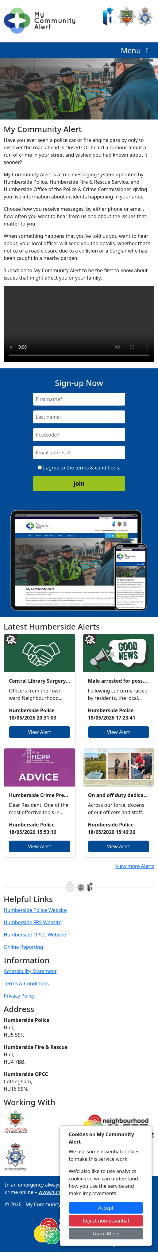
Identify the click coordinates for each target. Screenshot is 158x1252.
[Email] (79, 452)
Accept (106, 1207)
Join (79, 483)
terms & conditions (97, 467)
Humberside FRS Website (32, 922)
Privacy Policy (19, 995)
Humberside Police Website (35, 910)
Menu (136, 50)
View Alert (39, 732)
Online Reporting (23, 947)
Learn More (106, 1233)
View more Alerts (134, 866)
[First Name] (79, 399)
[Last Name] (79, 416)
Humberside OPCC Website (35, 934)
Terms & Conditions (26, 983)
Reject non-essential (106, 1220)
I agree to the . (79, 467)
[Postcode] (79, 434)
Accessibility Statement (30, 971)
